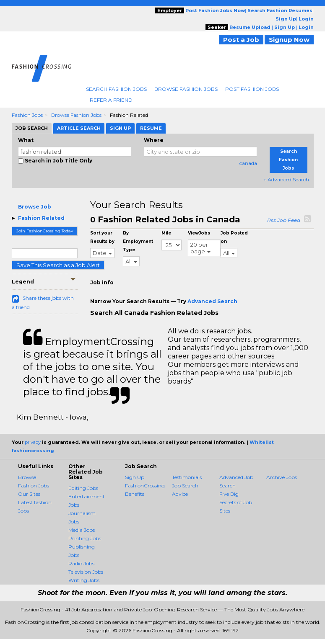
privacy (33, 442)
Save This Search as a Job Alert (58, 265)
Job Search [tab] (32, 128)
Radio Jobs (81, 563)
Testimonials (187, 477)
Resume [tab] (151, 128)
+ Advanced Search (286, 179)
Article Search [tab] (79, 128)
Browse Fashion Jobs (186, 89)
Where (154, 140)
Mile (166, 233)
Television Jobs (85, 572)
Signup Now (289, 40)
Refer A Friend (111, 100)
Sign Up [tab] (120, 128)
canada (248, 163)
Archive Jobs (281, 477)
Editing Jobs (83, 488)
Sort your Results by (102, 237)
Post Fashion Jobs (252, 89)
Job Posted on (234, 237)
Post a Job (241, 40)
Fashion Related (41, 218)
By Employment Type (138, 241)
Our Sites (29, 494)
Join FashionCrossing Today (44, 231)
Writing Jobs (83, 580)
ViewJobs (199, 233)
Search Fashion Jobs (116, 89)
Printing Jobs (84, 538)
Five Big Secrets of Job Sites (235, 502)
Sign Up (134, 477)
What (26, 140)
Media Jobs (81, 530)
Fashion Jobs (27, 115)
